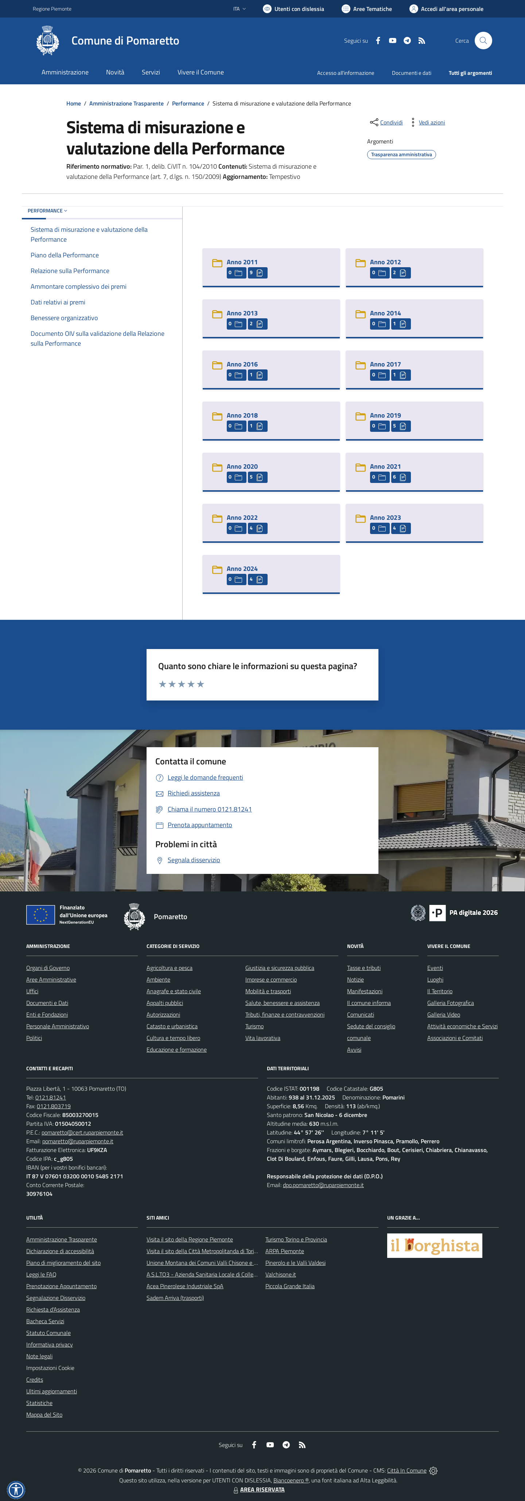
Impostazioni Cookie (50, 1367)
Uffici (32, 991)
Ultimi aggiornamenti (51, 1391)
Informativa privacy (49, 1344)
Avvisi (354, 1049)
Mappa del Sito (44, 1414)
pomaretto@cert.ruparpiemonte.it (82, 1132)
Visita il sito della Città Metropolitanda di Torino (203, 1251)
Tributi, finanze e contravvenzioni (284, 1014)
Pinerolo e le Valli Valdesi (295, 1262)
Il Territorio (439, 991)
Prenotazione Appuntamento (61, 1286)
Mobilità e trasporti (268, 991)
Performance (188, 103)
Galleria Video (443, 1014)
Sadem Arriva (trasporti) (175, 1297)
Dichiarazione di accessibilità (60, 1251)
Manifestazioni (364, 991)
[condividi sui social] (385, 122)
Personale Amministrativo (57, 1026)
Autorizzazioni (163, 1014)
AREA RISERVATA (258, 1489)
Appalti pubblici (165, 1002)
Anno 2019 (385, 415)
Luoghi (435, 979)
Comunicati (360, 1014)
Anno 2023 (385, 517)
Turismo (254, 1026)
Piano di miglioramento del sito (63, 1262)
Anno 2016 (242, 364)
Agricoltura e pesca (169, 967)
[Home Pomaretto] (106, 40)
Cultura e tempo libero (173, 1037)
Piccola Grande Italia (290, 1286)
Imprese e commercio (271, 979)
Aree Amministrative (51, 979)
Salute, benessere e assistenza (282, 1002)
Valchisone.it (280, 1274)
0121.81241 (50, 1097)
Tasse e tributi (364, 967)
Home (73, 103)
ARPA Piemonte (284, 1251)
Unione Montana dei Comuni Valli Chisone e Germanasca (215, 1262)
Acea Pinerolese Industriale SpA (185, 1286)
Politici (34, 1037)
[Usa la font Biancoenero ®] (293, 9)
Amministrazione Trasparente (126, 103)
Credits (34, 1379)
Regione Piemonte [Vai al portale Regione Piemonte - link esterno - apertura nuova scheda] (52, 8)
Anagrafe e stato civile (174, 991)
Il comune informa (369, 1002)
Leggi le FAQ (41, 1274)
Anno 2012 (385, 262)
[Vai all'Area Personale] (446, 9)
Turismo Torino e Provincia (296, 1239)
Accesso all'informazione (345, 73)
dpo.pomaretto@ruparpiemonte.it (323, 1185)
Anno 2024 (242, 568)
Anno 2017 (385, 364)
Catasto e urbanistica (172, 1026)
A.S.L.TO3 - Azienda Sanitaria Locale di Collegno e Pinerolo (217, 1274)
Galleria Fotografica (450, 1002)
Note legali (39, 1356)
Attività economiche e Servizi (462, 1026)
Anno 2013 (242, 313)
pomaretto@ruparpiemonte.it (77, 1141)
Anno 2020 (242, 466)
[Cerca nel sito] (483, 40)
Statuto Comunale (48, 1332)
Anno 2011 (242, 262)
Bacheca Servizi (45, 1321)
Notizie (355, 979)
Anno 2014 (385, 313)
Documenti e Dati (47, 1002)
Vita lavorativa (262, 1037)
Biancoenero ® (291, 1480)
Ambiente (158, 979)
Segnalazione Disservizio (55, 1297)
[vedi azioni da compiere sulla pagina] (426, 122)
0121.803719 (54, 1106)
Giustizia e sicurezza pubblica (279, 967)
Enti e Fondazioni (47, 1014)
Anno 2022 (242, 517)
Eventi (435, 967)
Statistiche (39, 1402)
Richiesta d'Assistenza (53, 1309)
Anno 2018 (242, 415)
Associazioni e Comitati (455, 1037)
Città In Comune (407, 1470)
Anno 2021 (385, 466)
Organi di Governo (48, 967)
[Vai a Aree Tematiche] (367, 9)
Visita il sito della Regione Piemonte (190, 1239)
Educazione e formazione (177, 1049)
